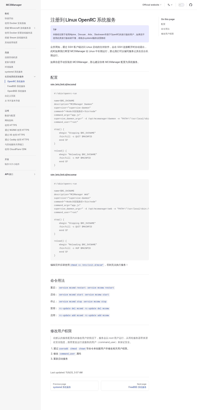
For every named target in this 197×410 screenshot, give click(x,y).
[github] (190, 5)
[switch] (181, 4)
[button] (20, 13)
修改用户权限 (167, 33)
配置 (163, 24)
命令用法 (165, 29)
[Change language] (170, 5)
